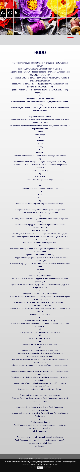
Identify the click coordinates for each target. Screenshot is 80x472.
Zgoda (40, 468)
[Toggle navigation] (70, 39)
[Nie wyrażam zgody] (77, 465)
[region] (40, 17)
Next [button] (75, 17)
